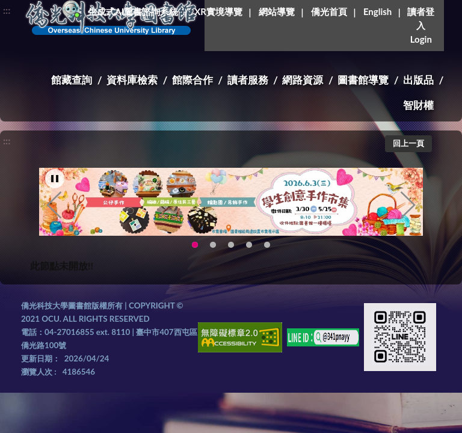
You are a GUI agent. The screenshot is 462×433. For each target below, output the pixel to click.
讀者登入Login (420, 25)
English (377, 11)
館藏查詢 (71, 79)
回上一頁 (408, 143)
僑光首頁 (329, 11)
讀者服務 (247, 79)
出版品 (418, 79)
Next (408, 205)
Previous (54, 205)
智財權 (418, 105)
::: (6, 10)
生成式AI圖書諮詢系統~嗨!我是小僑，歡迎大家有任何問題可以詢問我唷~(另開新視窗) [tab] (267, 245)
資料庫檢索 (132, 79)
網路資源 (302, 79)
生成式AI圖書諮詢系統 (133, 11)
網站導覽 (277, 11)
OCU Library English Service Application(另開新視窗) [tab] (213, 245)
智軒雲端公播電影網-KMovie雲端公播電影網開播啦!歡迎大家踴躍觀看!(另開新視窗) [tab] (249, 245)
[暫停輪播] (54, 178)
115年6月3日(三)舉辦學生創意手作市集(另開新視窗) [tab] (195, 245)
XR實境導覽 (218, 11)
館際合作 (192, 79)
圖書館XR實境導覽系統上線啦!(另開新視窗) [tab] (231, 245)
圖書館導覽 (363, 79)
